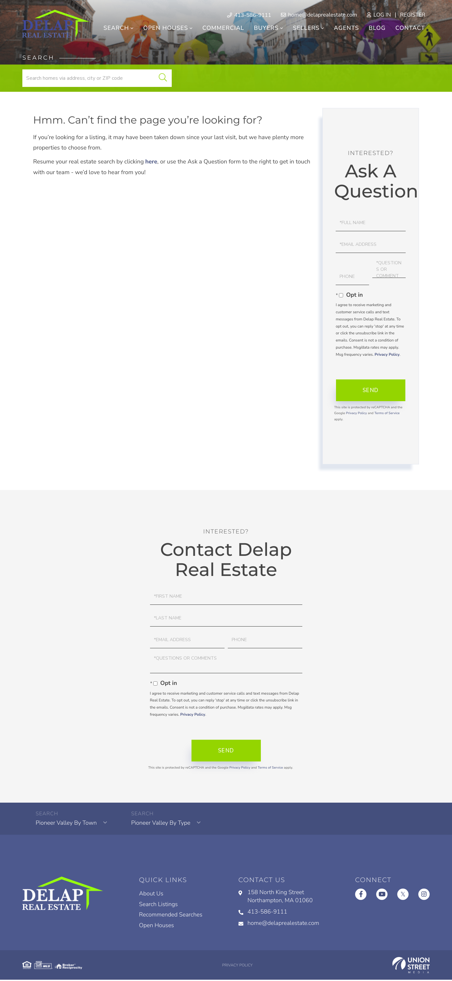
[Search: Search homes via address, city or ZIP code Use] (95, 79)
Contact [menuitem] (409, 28)
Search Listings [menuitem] (158, 906)
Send (371, 391)
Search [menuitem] (116, 28)
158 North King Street (275, 898)
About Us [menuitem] (151, 895)
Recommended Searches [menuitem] (171, 916)
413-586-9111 (262, 913)
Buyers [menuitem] (265, 28)
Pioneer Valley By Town (67, 824)
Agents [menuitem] (346, 28)
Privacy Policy (387, 355)
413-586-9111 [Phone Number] (246, 15)
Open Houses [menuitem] (165, 28)
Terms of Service (387, 414)
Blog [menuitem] (376, 28)
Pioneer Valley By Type (161, 824)
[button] (158, 79)
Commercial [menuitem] (223, 28)
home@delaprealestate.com (317, 15)
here (151, 162)
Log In (377, 15)
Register (411, 15)
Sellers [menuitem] (305, 28)
